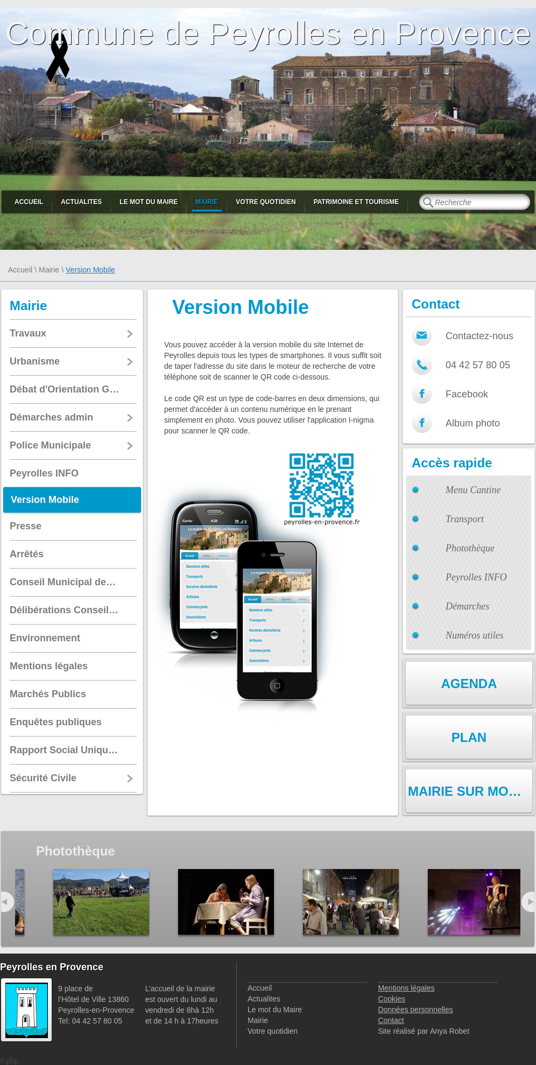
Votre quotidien (265, 202)
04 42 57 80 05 (478, 365)
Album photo (473, 423)
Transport (465, 519)
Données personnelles (415, 1009)
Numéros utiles (475, 635)
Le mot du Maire (148, 202)
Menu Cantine (473, 490)
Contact (391, 1020)
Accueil (29, 202)
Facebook (467, 394)
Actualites (81, 202)
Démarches (467, 606)
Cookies (391, 998)
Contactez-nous (479, 336)
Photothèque (470, 548)
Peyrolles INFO (476, 577)
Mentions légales (406, 988)
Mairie (206, 202)
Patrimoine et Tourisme (356, 202)
